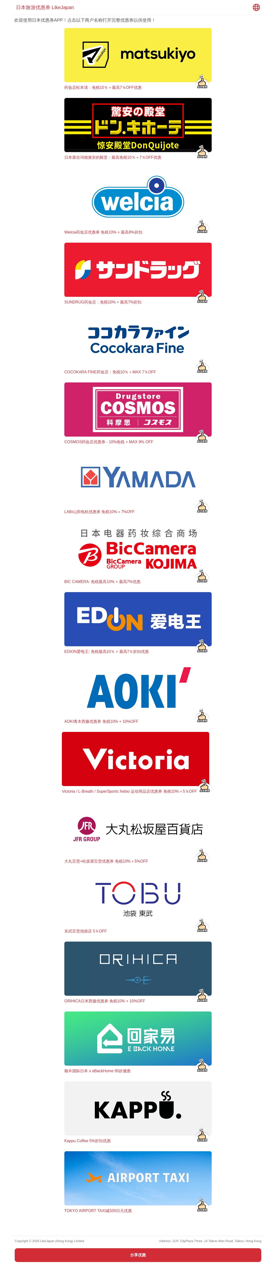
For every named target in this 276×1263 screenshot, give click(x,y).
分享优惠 (138, 1255)
